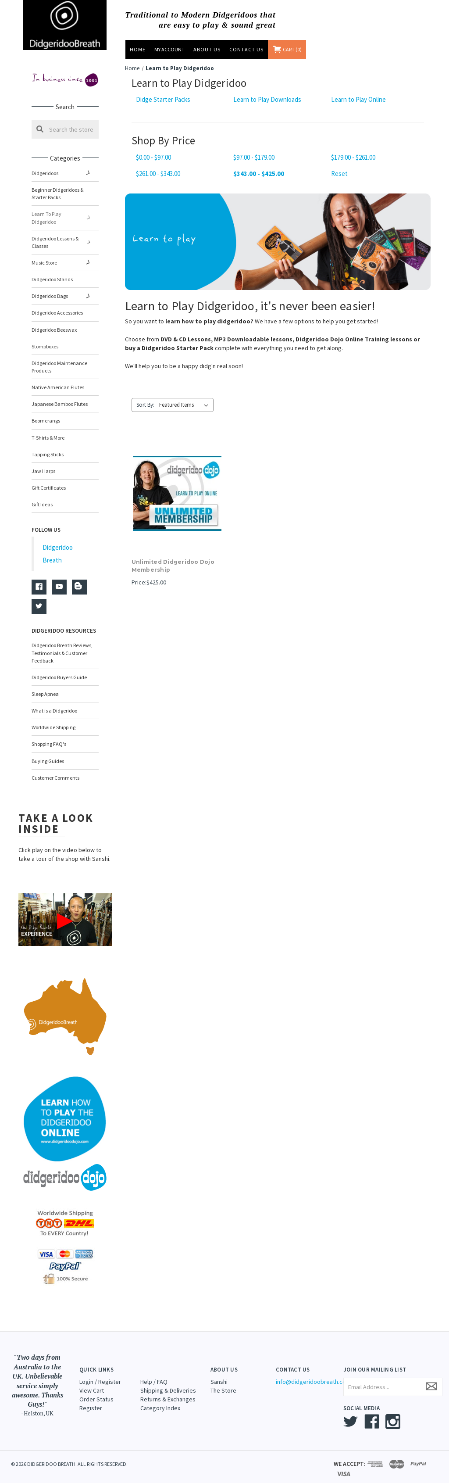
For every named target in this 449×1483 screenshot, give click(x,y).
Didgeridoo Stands (52, 272)
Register (90, 1400)
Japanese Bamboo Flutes (60, 396)
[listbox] (185, 405)
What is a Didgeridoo (54, 703)
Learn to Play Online (358, 99)
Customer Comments (55, 770)
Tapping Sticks (48, 447)
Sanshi (219, 1374)
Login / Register (100, 1374)
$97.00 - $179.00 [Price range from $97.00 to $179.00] (253, 157)
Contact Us (246, 49)
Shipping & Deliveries (168, 1382)
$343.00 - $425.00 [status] (258, 173)
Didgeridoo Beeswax (54, 322)
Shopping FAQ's (49, 736)
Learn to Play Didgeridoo (65, 214)
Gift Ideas (42, 497)
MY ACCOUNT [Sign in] (169, 49)
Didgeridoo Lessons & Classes (65, 235)
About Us (207, 49)
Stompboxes (45, 339)
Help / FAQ (153, 1374)
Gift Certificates (49, 480)
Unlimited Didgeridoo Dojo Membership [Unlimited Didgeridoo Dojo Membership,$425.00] (173, 566)
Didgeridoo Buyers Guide (59, 669)
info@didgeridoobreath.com (313, 1374)
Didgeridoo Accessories (57, 305)
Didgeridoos (65, 173)
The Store (223, 1382)
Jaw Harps (43, 463)
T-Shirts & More (48, 429)
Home (138, 49)
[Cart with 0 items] (287, 49)
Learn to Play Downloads (267, 99)
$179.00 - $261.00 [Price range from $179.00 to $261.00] (353, 157)
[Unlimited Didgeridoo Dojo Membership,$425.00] (177, 493)
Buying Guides (48, 753)
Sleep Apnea (45, 686)
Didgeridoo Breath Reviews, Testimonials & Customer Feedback (62, 645)
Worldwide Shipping (53, 719)
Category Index (160, 1400)
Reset (339, 173)
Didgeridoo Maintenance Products (59, 359)
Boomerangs (46, 413)
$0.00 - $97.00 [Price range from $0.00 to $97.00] (153, 157)
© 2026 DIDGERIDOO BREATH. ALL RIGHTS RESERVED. (69, 1456)
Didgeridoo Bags (65, 288)
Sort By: (145, 404)
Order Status (96, 1391)
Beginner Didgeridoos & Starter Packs (57, 193)
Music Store (65, 255)
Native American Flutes (58, 379)
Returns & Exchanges (168, 1391)
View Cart (91, 1382)
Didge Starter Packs (163, 99)
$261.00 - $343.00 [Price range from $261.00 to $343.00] (158, 173)
